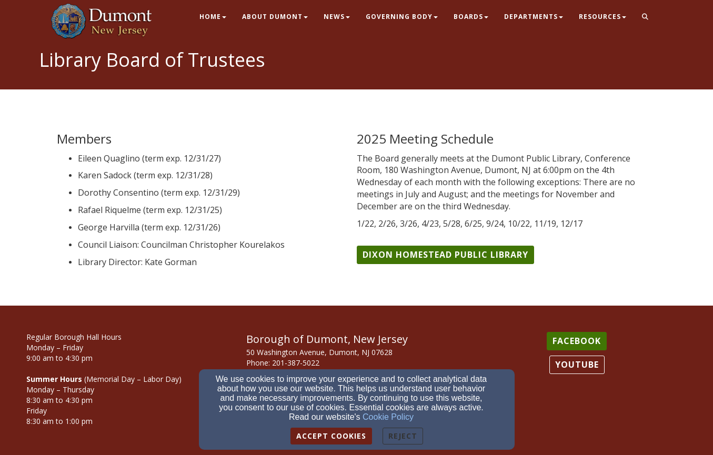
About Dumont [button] (275, 16)
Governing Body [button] (402, 16)
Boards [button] (471, 16)
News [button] (337, 16)
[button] (645, 17)
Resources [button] (602, 16)
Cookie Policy (388, 416)
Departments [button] (533, 16)
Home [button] (212, 16)
